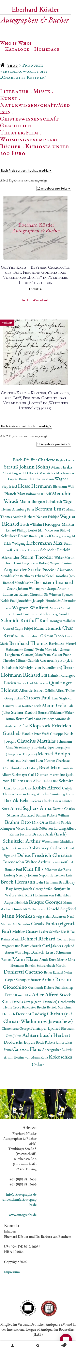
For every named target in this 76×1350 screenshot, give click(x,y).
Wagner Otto (11, 945)
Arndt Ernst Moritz (53, 959)
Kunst (9, 98)
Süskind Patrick (60, 822)
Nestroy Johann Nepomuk (35, 875)
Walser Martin (64, 557)
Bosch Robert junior (50, 1042)
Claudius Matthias (37, 740)
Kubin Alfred (47, 787)
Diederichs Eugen (20, 1042)
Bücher (10, 146)
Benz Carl (25, 718)
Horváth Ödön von (40, 828)
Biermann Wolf (63, 486)
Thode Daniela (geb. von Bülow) (27, 563)
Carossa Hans (27, 1048)
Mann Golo (54, 705)
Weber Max (54, 473)
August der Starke (22, 569)
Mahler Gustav (25, 931)
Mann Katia (40, 1057)
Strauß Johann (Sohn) (27, 466)
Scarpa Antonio (58, 588)
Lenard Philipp (17, 530)
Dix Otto (40, 822)
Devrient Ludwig (31, 1014)
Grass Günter (62, 801)
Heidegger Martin (58, 524)
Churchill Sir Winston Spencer (51, 594)
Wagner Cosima (61, 563)
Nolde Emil (8, 600)
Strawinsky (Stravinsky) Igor (34, 747)
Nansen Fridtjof (48, 516)
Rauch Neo (23, 995)
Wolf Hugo (23, 952)
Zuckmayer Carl (23, 774)
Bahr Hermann (47, 882)
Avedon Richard (24, 516)
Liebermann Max (45, 542)
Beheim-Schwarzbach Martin (45, 965)
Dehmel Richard (38, 938)
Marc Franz (43, 654)
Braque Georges (46, 901)
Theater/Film (19, 132)
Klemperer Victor (13, 828)
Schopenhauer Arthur (35, 979)
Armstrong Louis (61, 794)
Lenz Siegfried (62, 698)
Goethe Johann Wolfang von (27, 588)
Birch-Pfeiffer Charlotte (34, 460)
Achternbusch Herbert (46, 1035)
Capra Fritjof (24, 628)
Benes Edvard (54, 972)
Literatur (14, 91)
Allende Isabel (32, 690)
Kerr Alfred (12, 808)
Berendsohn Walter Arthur (27, 862)
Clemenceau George (15, 1028)
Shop (12, 65)
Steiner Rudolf (24, 712)
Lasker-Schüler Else (53, 931)
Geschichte (16, 125)
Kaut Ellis (34, 868)
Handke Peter (32, 733)
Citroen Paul (38, 697)
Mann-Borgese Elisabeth (41, 501)
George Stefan (43, 888)
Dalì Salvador (21, 924)
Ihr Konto (12, 1346)
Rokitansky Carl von (47, 848)
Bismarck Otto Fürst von (37, 479)
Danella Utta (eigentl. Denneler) (35, 1001)
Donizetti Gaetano (24, 971)
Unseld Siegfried (61, 909)
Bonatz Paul (14, 869)
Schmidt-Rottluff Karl (25, 620)
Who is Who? (16, 43)
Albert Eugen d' (13, 473)
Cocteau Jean (66, 939)
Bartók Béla (17, 800)
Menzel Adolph (53, 753)
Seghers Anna (38, 807)
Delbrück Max (35, 473)
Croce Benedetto (25, 1007)
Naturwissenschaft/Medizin (35, 108)
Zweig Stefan (42, 916)
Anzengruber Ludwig (57, 1049)
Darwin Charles (63, 808)
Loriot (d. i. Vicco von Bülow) (49, 530)
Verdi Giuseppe (53, 733)
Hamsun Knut (16, 594)
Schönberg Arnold (56, 614)
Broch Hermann (18, 881)
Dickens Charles (41, 801)
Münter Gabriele (28, 660)
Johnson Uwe (22, 788)
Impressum (12, 1271)
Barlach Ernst (43, 952)
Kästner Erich (32, 705)
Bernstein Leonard (53, 582)
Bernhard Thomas (29, 643)
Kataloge (17, 49)
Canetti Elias (12, 705)
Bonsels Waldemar (51, 712)
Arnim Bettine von (17, 1057)
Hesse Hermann (35, 485)
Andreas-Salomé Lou (25, 760)
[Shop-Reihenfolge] (26, 170)
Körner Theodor (28, 550)
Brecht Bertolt (47, 1007)
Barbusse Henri (62, 643)
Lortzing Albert (65, 828)
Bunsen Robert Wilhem (52, 815)
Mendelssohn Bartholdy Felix (21, 575)
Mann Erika (61, 467)
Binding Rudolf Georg (45, 536)
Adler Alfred (46, 994)
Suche (38, 1346)
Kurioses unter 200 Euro (34, 150)
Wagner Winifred (31, 607)
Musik (42, 91)
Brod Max (50, 767)
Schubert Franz (15, 536)
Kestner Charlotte (57, 760)
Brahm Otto (18, 821)
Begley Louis (65, 460)
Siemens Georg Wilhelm (32, 794)
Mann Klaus (25, 958)
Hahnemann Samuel (20, 649)
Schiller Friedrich (27, 636)
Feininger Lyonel (45, 1028)
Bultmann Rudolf (39, 494)
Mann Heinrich (48, 628)
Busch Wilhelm (31, 524)
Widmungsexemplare (29, 139)
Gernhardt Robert (41, 987)
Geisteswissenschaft (29, 118)
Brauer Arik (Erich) (49, 834)
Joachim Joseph (31, 600)
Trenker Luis (63, 875)
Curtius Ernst (32, 614)
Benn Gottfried (62, 862)
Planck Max (15, 494)
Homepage (47, 49)
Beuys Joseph (23, 888)
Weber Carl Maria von (33, 683)
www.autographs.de (22, 1214)
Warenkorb (59, 1344)
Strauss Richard (21, 815)
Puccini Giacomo (57, 570)
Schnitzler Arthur (22, 840)
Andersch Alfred (17, 726)
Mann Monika (17, 915)
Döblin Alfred (55, 690)
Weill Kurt (25, 895)
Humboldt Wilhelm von (29, 909)
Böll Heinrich (51, 675)
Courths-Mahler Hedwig (21, 768)
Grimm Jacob (52, 636)
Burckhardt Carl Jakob (41, 946)
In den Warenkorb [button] (35, 300)
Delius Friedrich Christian (44, 854)
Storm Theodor (37, 556)
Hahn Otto (50, 781)
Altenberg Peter (23, 509)
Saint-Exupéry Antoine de (52, 718)
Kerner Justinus (21, 834)
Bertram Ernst (50, 508)
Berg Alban (34, 781)
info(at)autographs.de (21, 1194)
